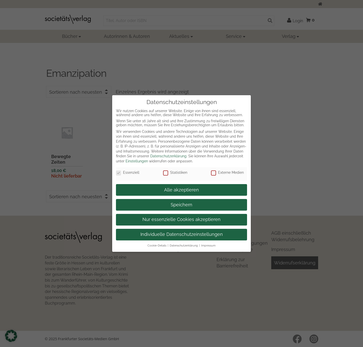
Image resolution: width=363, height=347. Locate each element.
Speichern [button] (181, 204)
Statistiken (175, 172)
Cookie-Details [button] (156, 245)
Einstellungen (137, 161)
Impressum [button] (208, 245)
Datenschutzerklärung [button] (184, 245)
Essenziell (127, 172)
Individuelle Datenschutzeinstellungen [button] (181, 234)
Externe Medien (227, 172)
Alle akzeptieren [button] (181, 189)
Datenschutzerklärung (168, 156)
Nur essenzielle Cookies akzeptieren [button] (181, 219)
